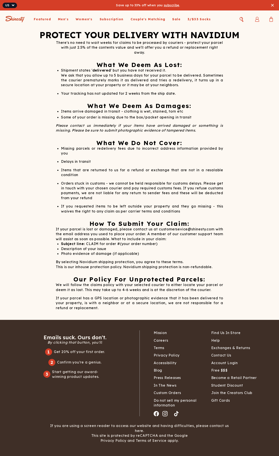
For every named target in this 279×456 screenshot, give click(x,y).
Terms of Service (151, 440)
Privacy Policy (114, 440)
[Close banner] (272, 5)
